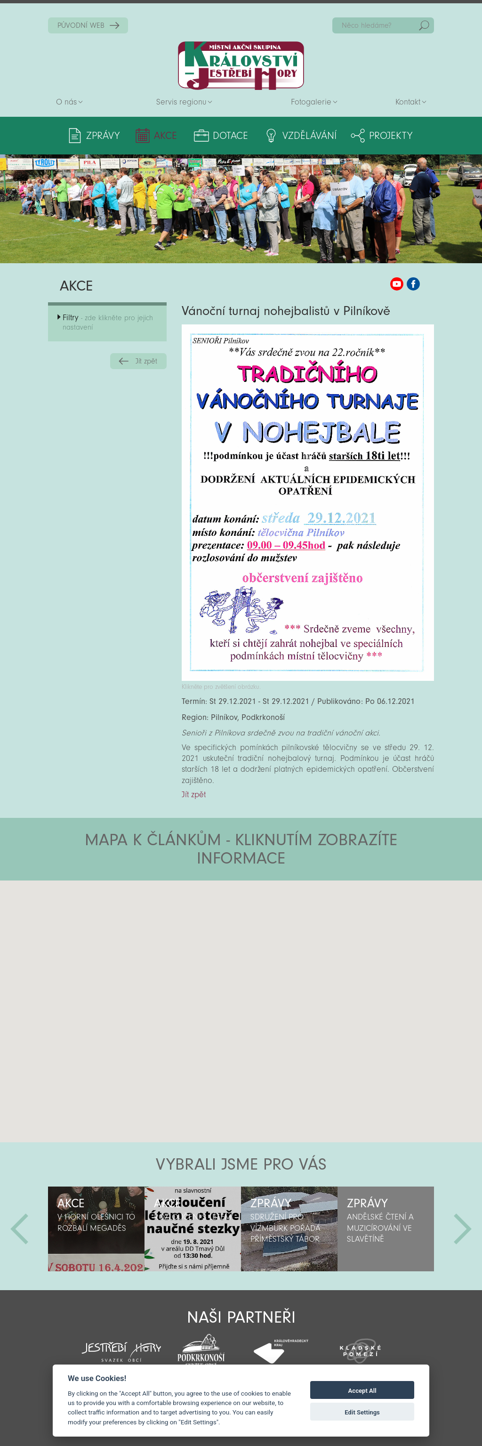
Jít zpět (146, 361)
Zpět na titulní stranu (241, 65)
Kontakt (407, 102)
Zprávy (103, 135)
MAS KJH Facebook (413, 284)
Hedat (424, 25)
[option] (96, 1229)
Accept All (362, 1390)
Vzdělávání (309, 135)
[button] (267, 937)
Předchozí (19, 1228)
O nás (66, 102)
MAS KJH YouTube (396, 284)
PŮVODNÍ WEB (80, 25)
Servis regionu (181, 102)
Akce (165, 135)
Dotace (230, 135)
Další (463, 1228)
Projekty (390, 135)
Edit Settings (362, 1412)
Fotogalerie (311, 102)
